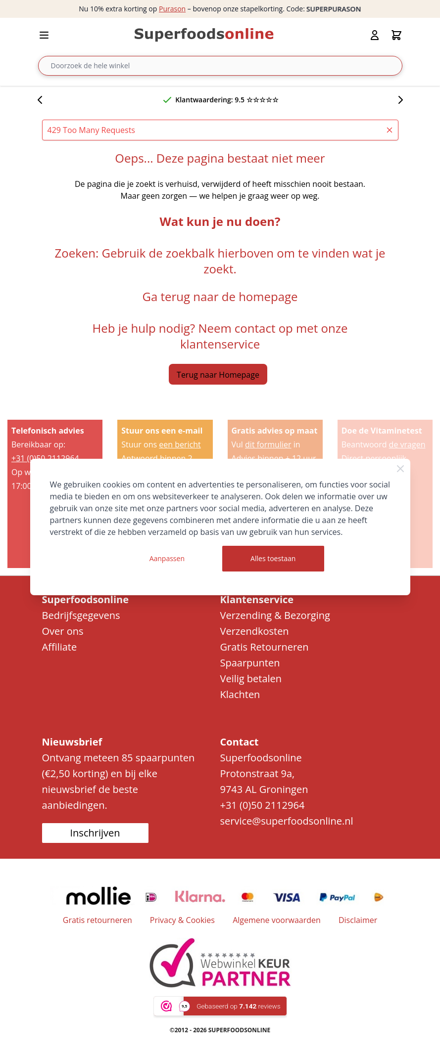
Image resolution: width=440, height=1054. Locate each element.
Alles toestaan (272, 558)
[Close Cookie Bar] (400, 469)
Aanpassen (167, 558)
